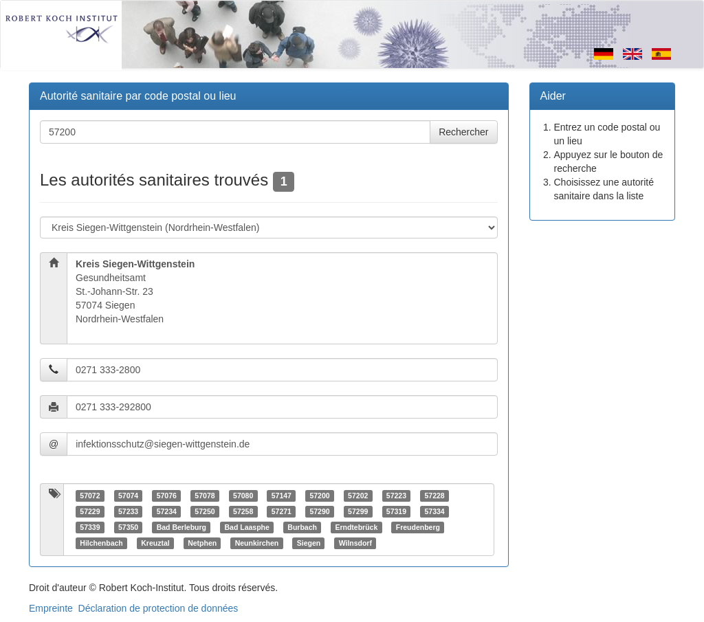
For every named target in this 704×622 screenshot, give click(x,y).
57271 (282, 511)
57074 (128, 495)
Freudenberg (418, 527)
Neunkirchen (257, 543)
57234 (167, 511)
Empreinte (51, 608)
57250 (204, 511)
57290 (319, 511)
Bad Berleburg (181, 527)
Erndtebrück (356, 527)
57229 (90, 511)
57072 (90, 495)
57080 (243, 495)
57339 (90, 527)
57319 (396, 511)
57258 (243, 511)
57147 (282, 495)
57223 (396, 495)
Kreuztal (155, 543)
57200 (319, 495)
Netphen (202, 543)
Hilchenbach (101, 543)
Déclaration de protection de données (158, 608)
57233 (128, 511)
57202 (358, 495)
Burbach (302, 527)
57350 (128, 527)
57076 (167, 495)
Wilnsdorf (355, 543)
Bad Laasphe (247, 527)
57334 (434, 511)
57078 (204, 495)
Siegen (308, 543)
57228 (434, 495)
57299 (358, 511)
